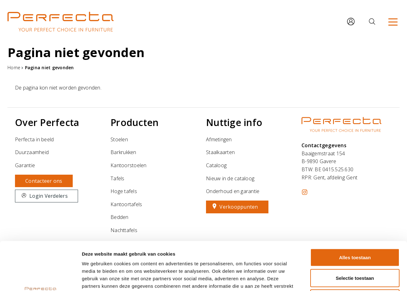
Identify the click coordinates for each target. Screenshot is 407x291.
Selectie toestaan (355, 229)
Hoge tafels (123, 191)
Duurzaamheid (32, 152)
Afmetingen (219, 139)
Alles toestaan (355, 209)
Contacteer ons (43, 180)
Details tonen (337, 278)
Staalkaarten (220, 152)
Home (13, 67)
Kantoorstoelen (128, 165)
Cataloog (216, 165)
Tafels (117, 178)
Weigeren (354, 250)
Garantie (25, 165)
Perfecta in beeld (34, 139)
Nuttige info (234, 122)
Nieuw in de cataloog (230, 178)
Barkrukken (123, 152)
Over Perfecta (47, 122)
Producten (134, 122)
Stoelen (119, 139)
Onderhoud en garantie (232, 191)
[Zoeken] (372, 21)
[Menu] (393, 21)
